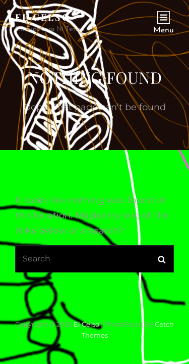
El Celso (43, 17)
